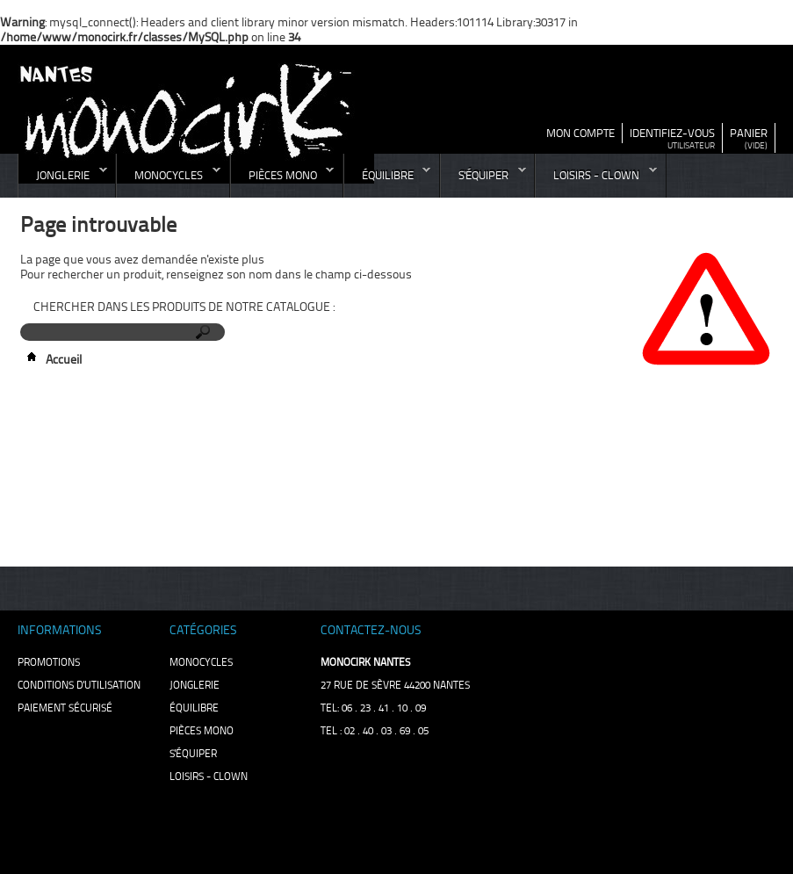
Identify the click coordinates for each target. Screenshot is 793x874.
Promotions (49, 662)
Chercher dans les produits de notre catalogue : (184, 307)
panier (749, 133)
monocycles (168, 179)
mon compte (580, 133)
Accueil (51, 359)
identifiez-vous (672, 133)
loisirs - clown (596, 179)
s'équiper (483, 179)
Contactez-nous (371, 630)
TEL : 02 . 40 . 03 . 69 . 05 (375, 731)
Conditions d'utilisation (79, 685)
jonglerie (62, 179)
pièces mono (283, 179)
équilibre (387, 179)
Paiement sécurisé (65, 708)
